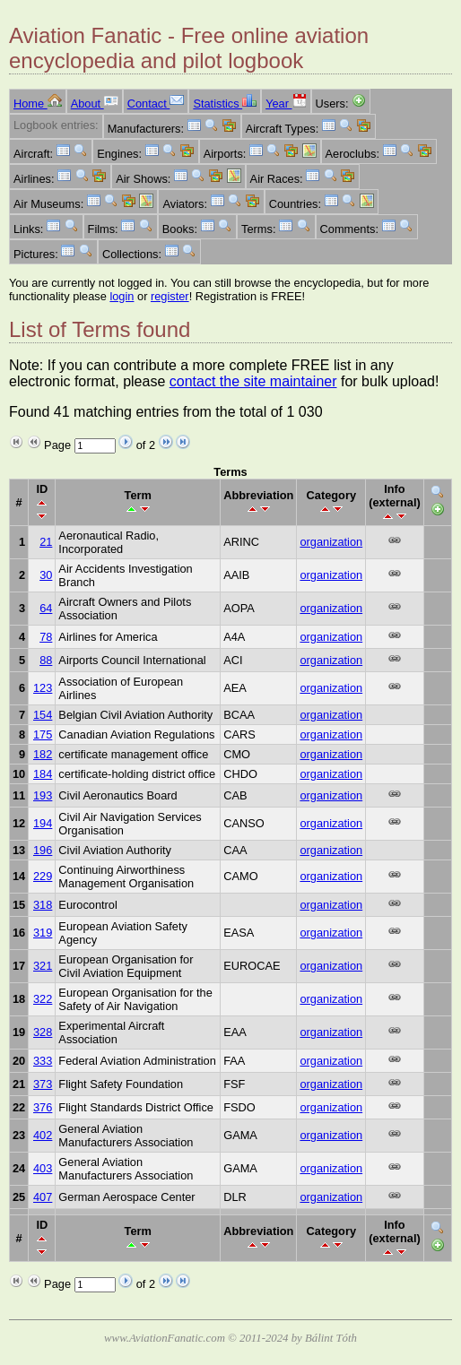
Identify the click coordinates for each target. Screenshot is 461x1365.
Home (37, 103)
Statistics (225, 103)
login (121, 296)
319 (42, 932)
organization (331, 542)
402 (42, 1135)
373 (42, 1084)
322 (42, 999)
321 (42, 965)
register (170, 296)
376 (42, 1107)
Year (285, 103)
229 (42, 876)
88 (45, 660)
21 (45, 542)
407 (42, 1197)
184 (42, 774)
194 (42, 823)
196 (42, 850)
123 (42, 688)
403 (42, 1168)
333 (42, 1060)
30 (45, 575)
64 (45, 608)
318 (42, 904)
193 (42, 795)
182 (42, 754)
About (94, 103)
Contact (156, 103)
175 (42, 734)
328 (42, 1032)
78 (45, 637)
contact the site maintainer (253, 381)
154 (42, 714)
